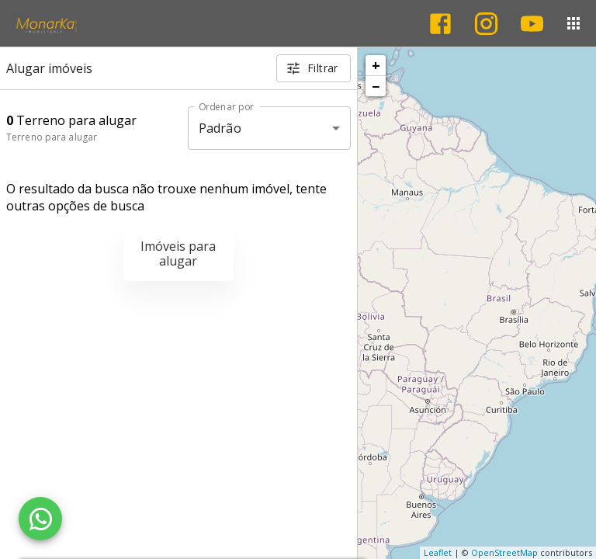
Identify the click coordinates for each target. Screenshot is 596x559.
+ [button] (376, 65)
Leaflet (438, 552)
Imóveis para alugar (178, 253)
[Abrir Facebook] (440, 23)
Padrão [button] (220, 128)
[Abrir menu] (573, 23)
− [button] (375, 86)
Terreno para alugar (51, 137)
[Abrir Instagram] (486, 23)
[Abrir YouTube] (532, 23)
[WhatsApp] (40, 518)
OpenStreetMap (504, 552)
